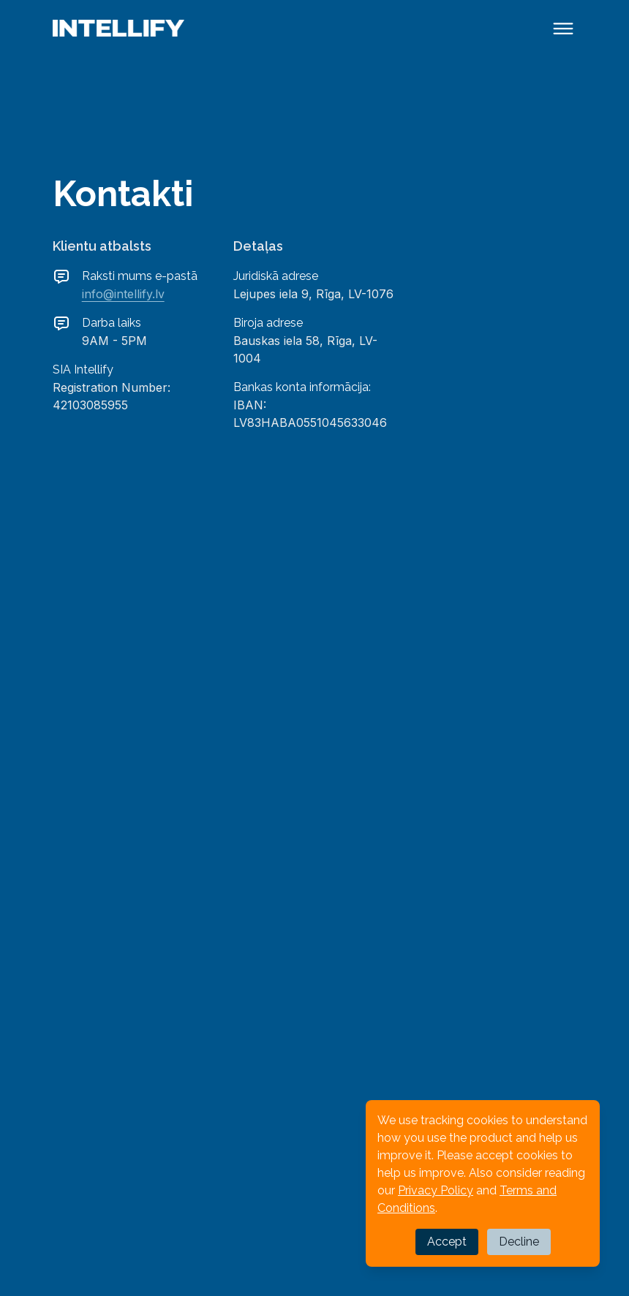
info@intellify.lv (123, 294)
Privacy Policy (435, 1190)
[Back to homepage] (118, 28)
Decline (519, 1241)
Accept (447, 1241)
